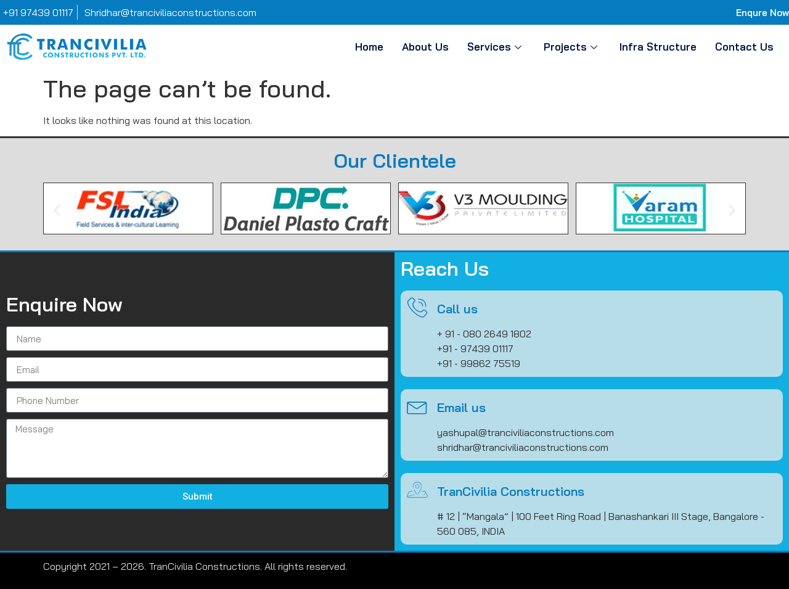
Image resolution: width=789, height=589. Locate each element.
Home (369, 46)
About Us (425, 46)
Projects (570, 46)
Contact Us (744, 46)
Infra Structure (658, 46)
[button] (57, 210)
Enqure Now (762, 13)
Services (494, 46)
